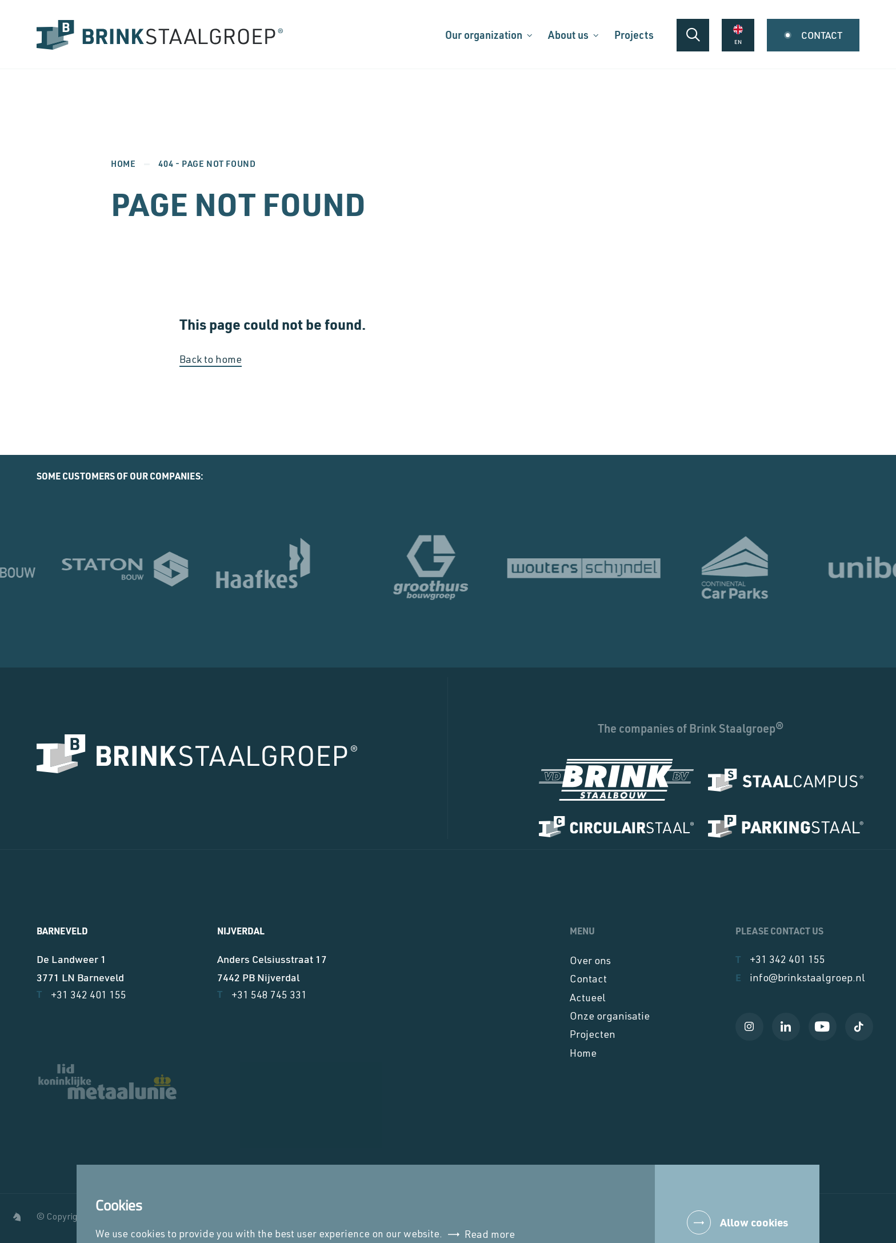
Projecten (592, 1035)
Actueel (588, 999)
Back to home (210, 360)
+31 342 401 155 (81, 995)
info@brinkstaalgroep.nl (800, 978)
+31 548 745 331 (262, 995)
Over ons (590, 962)
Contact (588, 980)
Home (123, 163)
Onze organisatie (610, 1017)
